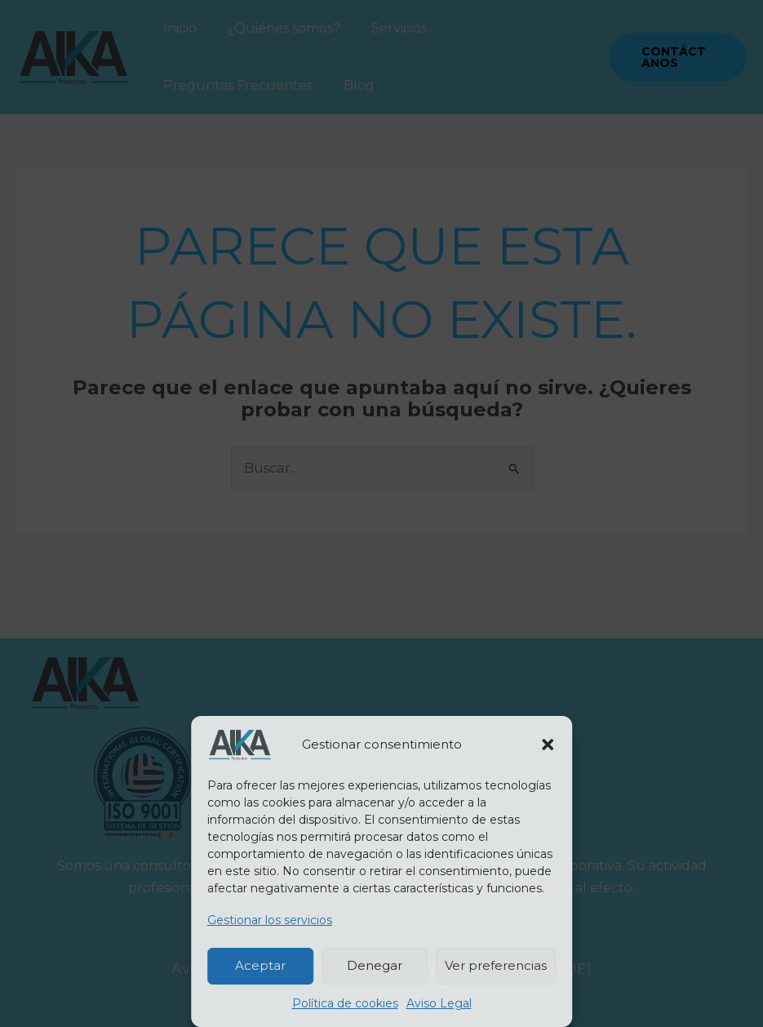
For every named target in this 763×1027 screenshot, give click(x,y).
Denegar (374, 965)
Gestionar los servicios (269, 920)
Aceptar (260, 965)
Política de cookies (345, 1003)
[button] (547, 744)
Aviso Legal (439, 1003)
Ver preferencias (496, 965)
